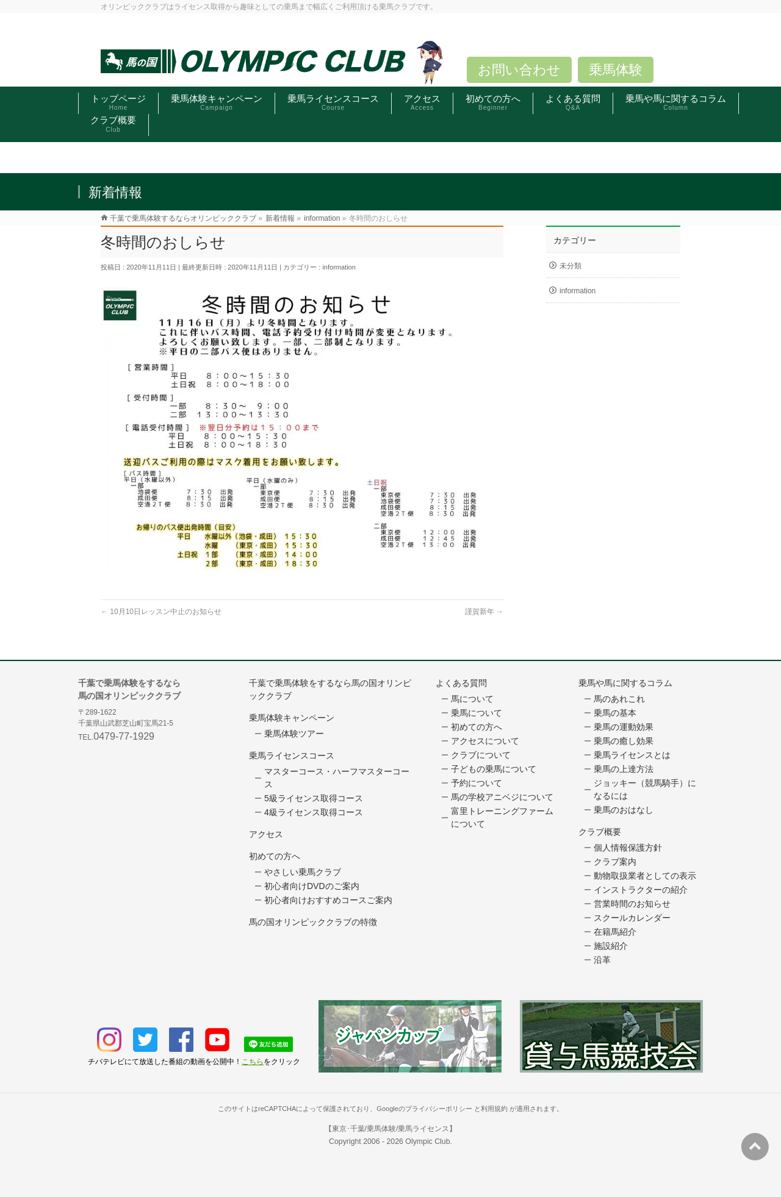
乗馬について (476, 713)
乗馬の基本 (615, 713)
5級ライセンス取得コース (313, 798)
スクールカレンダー (632, 918)
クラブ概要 (599, 832)
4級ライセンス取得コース (313, 812)
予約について (476, 783)
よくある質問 (461, 683)
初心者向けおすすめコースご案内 (328, 900)
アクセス (266, 834)
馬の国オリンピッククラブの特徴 (313, 922)
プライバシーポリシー (438, 1108)
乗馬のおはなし (623, 810)
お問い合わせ (519, 69)
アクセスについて (485, 741)
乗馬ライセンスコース (291, 755)
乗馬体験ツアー (294, 733)
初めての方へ (274, 856)
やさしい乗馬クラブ (302, 872)
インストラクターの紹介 (641, 890)
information (338, 267)
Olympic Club (427, 1141)
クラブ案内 (615, 861)
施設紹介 (611, 946)
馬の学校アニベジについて (502, 797)
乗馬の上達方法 (623, 769)
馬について (472, 699)
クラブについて (481, 755)
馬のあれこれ (619, 699)
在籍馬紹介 (615, 932)
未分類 (570, 266)
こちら (253, 1061)
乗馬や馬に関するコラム (625, 683)
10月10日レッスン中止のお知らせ (161, 611)
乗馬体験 (615, 69)
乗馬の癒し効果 (623, 741)
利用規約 (494, 1108)
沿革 (602, 960)
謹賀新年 (484, 611)
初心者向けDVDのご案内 (311, 886)
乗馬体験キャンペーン (291, 718)
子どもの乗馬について (493, 769)
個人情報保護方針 (628, 847)
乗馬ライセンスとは (632, 755)
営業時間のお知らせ (632, 904)
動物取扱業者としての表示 (645, 876)
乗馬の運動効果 (623, 727)
